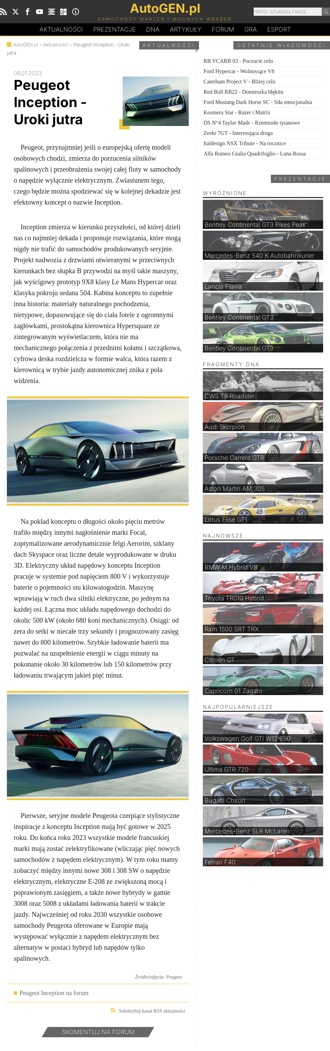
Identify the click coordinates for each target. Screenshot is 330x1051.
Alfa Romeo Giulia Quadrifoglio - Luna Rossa (255, 154)
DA (153, 29)
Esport (279, 29)
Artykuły (185, 29)
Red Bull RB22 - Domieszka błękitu (243, 92)
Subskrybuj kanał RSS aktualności (148, 1011)
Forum (223, 29)
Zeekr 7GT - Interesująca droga (238, 133)
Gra (250, 29)
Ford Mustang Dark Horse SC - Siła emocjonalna (258, 102)
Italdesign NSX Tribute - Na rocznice (245, 143)
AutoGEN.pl (25, 44)
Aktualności (61, 29)
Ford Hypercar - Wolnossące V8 (239, 71)
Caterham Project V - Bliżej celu (239, 81)
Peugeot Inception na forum (54, 993)
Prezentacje (114, 29)
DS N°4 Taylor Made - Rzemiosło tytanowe (252, 123)
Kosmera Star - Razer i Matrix (237, 112)
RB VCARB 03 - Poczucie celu (238, 61)
